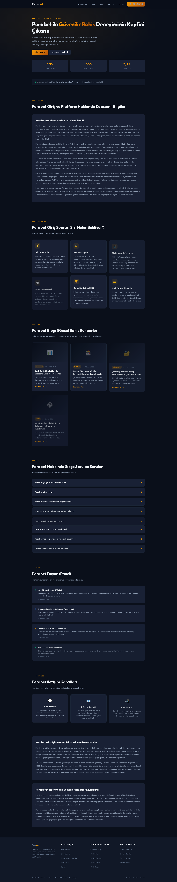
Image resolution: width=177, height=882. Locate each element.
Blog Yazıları (65, 854)
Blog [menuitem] (93, 4)
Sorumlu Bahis (125, 862)
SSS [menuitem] (101, 4)
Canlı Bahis (94, 854)
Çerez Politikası (125, 858)
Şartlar (128, 878)
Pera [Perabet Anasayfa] (38, 4)
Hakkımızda (65, 850)
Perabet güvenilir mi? (44, 495)
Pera (35, 845)
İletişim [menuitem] (121, 4)
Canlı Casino (95, 867)
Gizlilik (135, 878)
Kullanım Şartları (126, 854)
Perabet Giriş (95, 850)
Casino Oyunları (96, 858)
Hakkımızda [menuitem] (82, 4)
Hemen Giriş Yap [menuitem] (136, 4)
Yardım (142, 878)
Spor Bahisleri (95, 862)
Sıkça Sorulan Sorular (69, 858)
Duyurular (65, 862)
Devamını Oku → (41, 390)
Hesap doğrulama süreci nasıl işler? (51, 532)
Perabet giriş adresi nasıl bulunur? (50, 484)
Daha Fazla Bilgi (60, 52)
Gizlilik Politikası (126, 850)
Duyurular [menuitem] (111, 4)
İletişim (63, 867)
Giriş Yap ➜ (40, 52)
